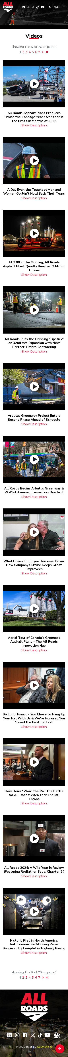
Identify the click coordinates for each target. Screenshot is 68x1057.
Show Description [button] (34, 125)
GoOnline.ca (45, 1047)
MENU (53, 7)
